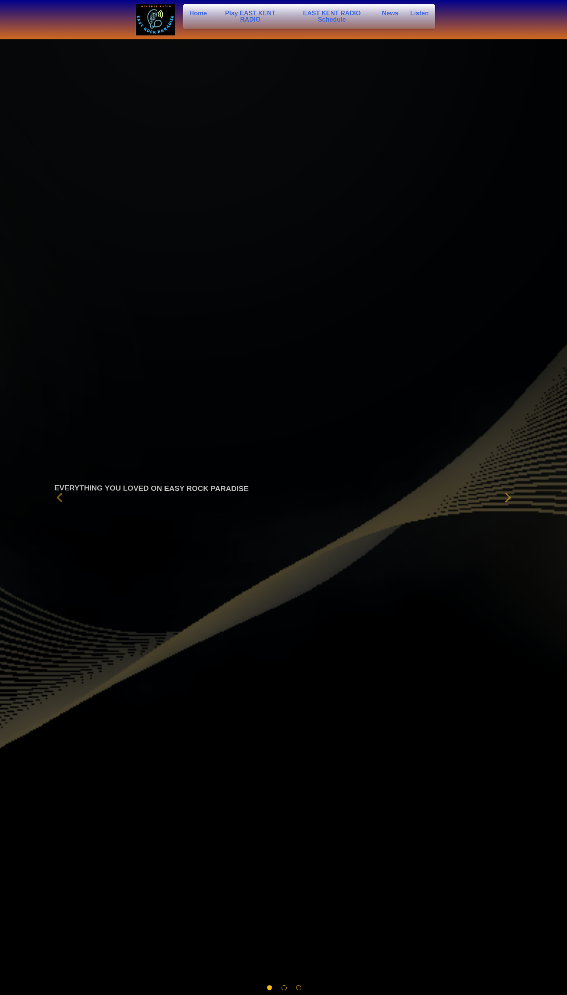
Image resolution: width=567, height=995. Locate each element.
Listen (419, 13)
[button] (59, 497)
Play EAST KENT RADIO (250, 16)
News (390, 13)
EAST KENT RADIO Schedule (332, 16)
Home (198, 13)
